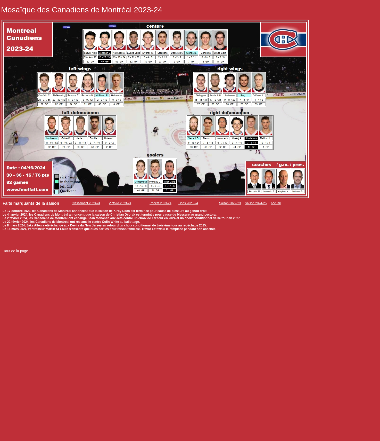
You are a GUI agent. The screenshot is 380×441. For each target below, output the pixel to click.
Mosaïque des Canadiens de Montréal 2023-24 (81, 9)
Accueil (276, 203)
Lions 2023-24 (188, 203)
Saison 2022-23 (230, 203)
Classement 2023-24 (86, 203)
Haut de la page (15, 251)
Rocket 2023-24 (160, 203)
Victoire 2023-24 (120, 203)
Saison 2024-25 (256, 203)
